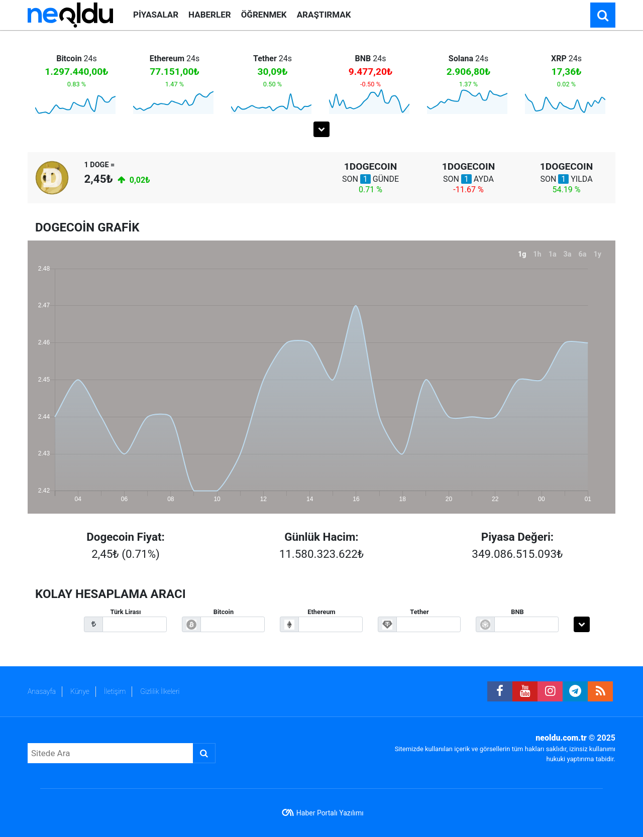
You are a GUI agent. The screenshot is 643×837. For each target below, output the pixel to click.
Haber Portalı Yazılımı (330, 813)
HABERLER (209, 15)
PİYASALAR (155, 15)
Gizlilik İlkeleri (159, 691)
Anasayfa (42, 691)
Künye (79, 691)
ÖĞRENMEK (264, 15)
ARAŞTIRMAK (324, 15)
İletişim (115, 691)
